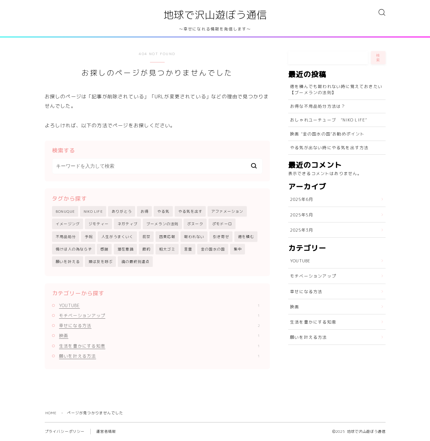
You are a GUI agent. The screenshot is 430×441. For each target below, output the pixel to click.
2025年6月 (301, 199)
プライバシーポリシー (65, 431)
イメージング (68, 224)
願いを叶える (68, 261)
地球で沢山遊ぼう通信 (215, 15)
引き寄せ (221, 236)
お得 (145, 211)
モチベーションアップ (159, 316)
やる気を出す (190, 211)
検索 (378, 58)
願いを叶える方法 (159, 356)
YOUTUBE (159, 306)
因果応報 (167, 236)
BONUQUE (65, 211)
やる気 (163, 211)
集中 (238, 249)
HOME (51, 413)
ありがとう (122, 211)
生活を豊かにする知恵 (159, 346)
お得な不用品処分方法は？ (317, 106)
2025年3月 (301, 230)
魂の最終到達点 (135, 261)
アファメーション (227, 211)
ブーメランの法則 (162, 224)
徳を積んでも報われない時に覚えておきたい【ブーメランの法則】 (336, 89)
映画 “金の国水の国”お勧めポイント (327, 134)
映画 (159, 336)
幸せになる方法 (159, 326)
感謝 (104, 249)
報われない (194, 236)
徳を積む (246, 236)
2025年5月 (301, 215)
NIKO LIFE (93, 211)
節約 (146, 249)
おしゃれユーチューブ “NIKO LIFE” (328, 120)
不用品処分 (66, 236)
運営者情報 (106, 431)
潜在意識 (125, 249)
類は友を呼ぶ (101, 261)
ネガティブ (127, 224)
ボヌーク (195, 224)
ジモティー (99, 224)
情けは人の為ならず (74, 249)
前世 (146, 236)
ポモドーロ (222, 224)
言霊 (188, 249)
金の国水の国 (213, 249)
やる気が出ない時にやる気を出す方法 (329, 147)
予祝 (89, 236)
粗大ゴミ (167, 249)
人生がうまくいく (117, 236)
